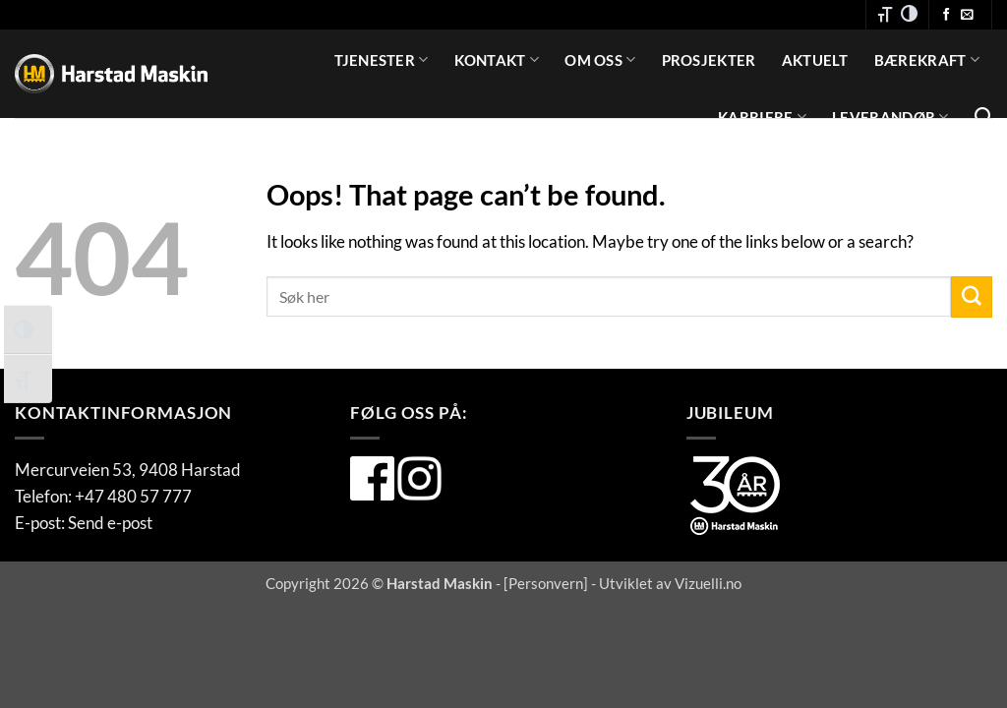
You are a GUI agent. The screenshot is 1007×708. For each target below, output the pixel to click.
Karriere (762, 116)
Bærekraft (926, 59)
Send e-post (110, 522)
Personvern (545, 583)
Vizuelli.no (708, 583)
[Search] (983, 117)
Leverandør (890, 116)
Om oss (599, 59)
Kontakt (497, 59)
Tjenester (381, 59)
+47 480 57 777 (133, 496)
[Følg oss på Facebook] (946, 15)
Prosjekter (709, 60)
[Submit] (971, 296)
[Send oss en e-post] (967, 15)
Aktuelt (815, 60)
